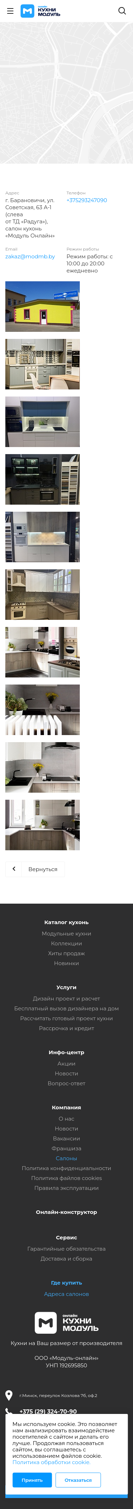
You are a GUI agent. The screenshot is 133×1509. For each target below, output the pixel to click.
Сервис (66, 1237)
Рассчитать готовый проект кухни (66, 1018)
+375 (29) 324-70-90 (48, 1411)
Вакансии (66, 1138)
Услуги (66, 987)
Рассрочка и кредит (66, 1028)
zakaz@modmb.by (30, 256)
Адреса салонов (66, 1294)
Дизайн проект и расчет (66, 998)
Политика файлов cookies (66, 1178)
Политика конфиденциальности (66, 1168)
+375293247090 (87, 200)
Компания (66, 1107)
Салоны (66, 1158)
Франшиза (67, 1148)
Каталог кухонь (66, 922)
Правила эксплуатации (66, 1188)
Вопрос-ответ (66, 1083)
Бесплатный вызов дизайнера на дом (66, 1008)
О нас (66, 1118)
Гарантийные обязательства (66, 1248)
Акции (66, 1063)
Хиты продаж (66, 953)
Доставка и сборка (66, 1258)
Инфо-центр (66, 1052)
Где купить (66, 1282)
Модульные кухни (67, 933)
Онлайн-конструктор (66, 1212)
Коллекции (66, 943)
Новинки (66, 963)
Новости (66, 1073)
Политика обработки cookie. (51, 1462)
